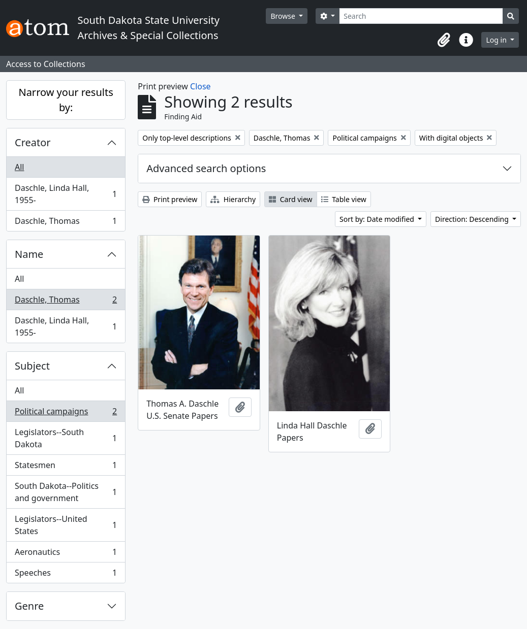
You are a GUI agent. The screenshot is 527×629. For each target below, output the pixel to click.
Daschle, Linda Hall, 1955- (65, 194)
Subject (32, 366)
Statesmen (65, 467)
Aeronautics (65, 554)
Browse (283, 16)
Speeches (65, 575)
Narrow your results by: (65, 99)
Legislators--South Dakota (65, 438)
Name (29, 254)
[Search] (421, 16)
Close (200, 86)
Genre (29, 606)
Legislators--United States (65, 525)
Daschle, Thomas (65, 223)
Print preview (169, 199)
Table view (343, 199)
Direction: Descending (472, 219)
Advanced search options (206, 168)
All (19, 167)
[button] (443, 40)
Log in (497, 40)
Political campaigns (65, 413)
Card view (290, 199)
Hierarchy (233, 199)
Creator (33, 142)
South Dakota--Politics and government (65, 492)
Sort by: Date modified (377, 219)
